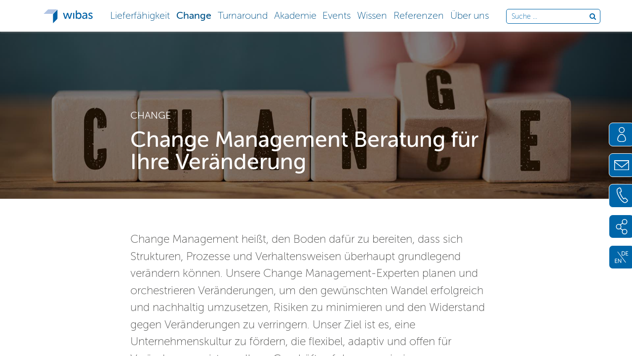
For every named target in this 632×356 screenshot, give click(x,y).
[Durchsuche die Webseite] (550, 17)
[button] (140, 14)
